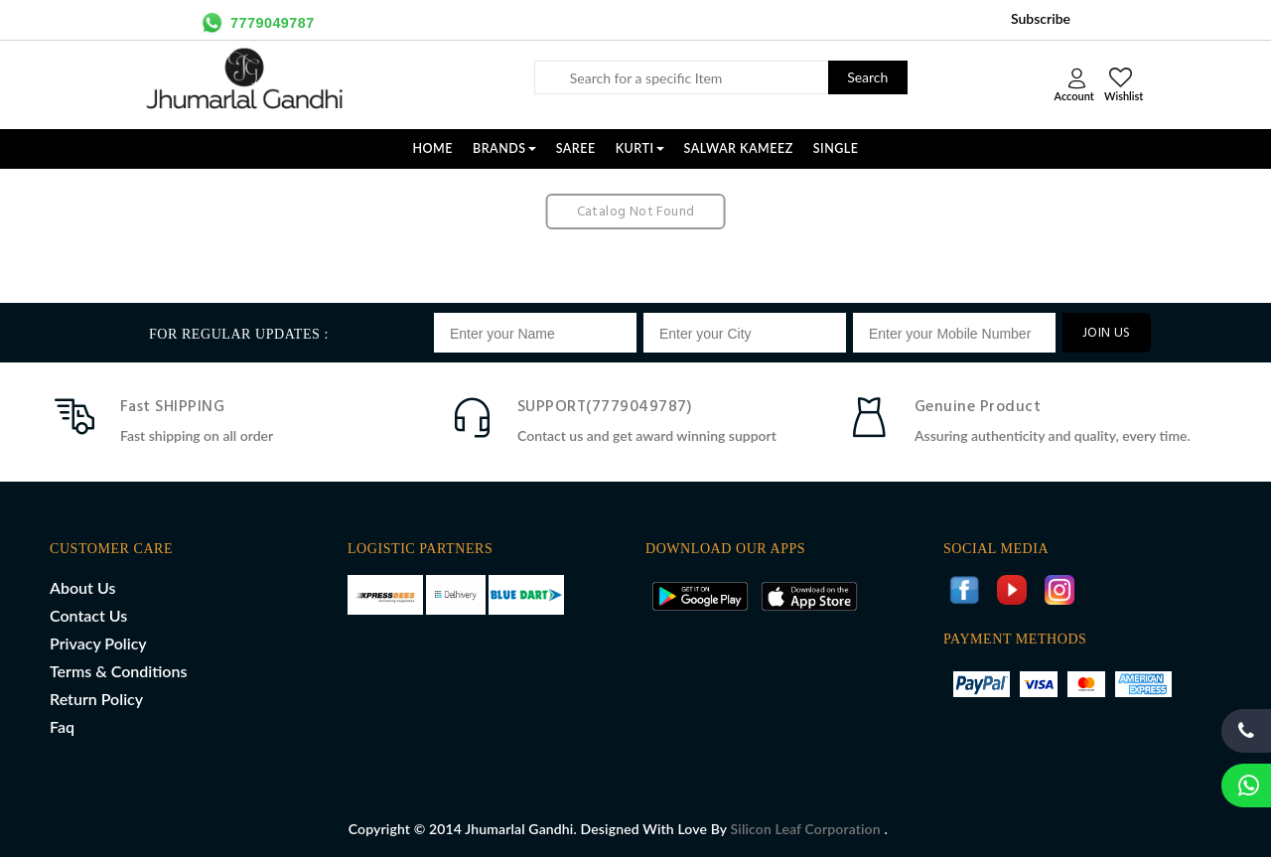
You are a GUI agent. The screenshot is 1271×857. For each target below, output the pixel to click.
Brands (504, 148)
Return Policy (96, 698)
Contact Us (88, 615)
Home (432, 148)
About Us (82, 587)
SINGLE (836, 148)
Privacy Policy (98, 643)
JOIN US (1106, 333)
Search (867, 77)
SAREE (576, 148)
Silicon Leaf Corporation (808, 828)
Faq (62, 726)
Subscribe (1040, 18)
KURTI (640, 148)
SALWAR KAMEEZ (738, 148)
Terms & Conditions (118, 670)
